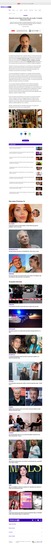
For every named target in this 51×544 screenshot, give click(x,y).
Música (14, 13)
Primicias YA (10, 13)
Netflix (36, 10)
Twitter (25, 134)
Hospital (39, 10)
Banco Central (31, 10)
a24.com (32, 3)
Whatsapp (29, 134)
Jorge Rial (21, 10)
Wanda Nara (25, 10)
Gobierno (13, 10)
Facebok (21, 134)
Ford (17, 10)
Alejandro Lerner (25, 140)
